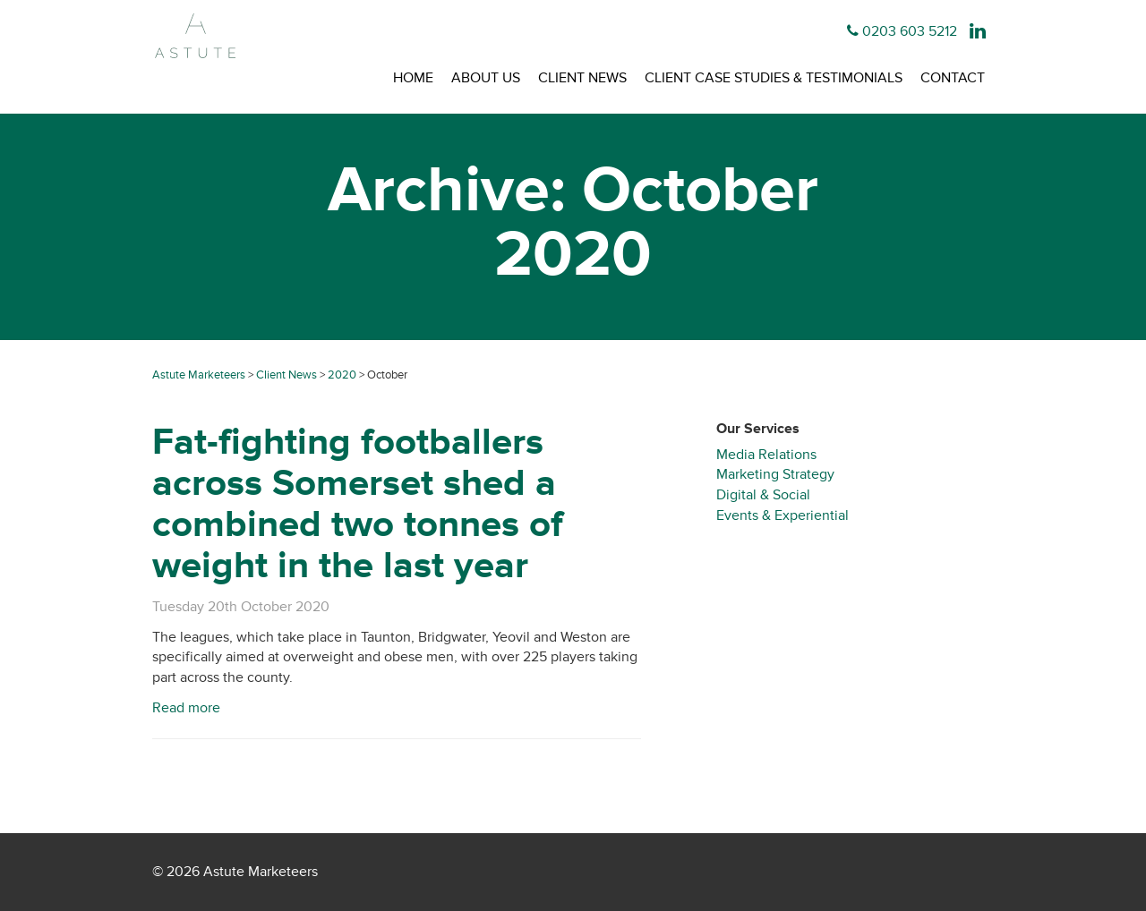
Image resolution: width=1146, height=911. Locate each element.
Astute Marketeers (198, 375)
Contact (952, 78)
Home (413, 78)
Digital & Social (763, 495)
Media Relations (766, 455)
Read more (186, 708)
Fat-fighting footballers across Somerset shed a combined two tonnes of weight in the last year (357, 504)
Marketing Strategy (775, 474)
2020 (342, 375)
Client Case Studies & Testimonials (773, 78)
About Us (485, 78)
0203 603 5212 (909, 31)
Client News (582, 78)
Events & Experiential (782, 515)
